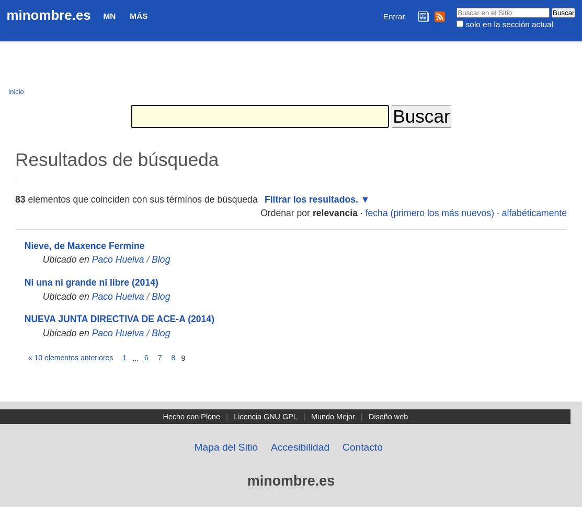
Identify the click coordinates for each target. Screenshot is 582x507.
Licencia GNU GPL (266, 416)
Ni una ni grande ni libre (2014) (91, 282)
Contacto (363, 447)
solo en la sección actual (509, 24)
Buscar (456, 7)
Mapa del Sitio (226, 447)
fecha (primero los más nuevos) (430, 213)
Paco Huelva (118, 259)
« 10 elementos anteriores (70, 357)
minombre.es (49, 15)
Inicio (16, 92)
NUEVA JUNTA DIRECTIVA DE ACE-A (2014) (119, 319)
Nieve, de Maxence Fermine (85, 246)
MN (110, 15)
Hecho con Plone (192, 416)
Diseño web (388, 416)
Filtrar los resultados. (311, 199)
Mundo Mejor (333, 416)
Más (138, 15)
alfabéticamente (534, 213)
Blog (161, 259)
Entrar (394, 16)
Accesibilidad (300, 447)
